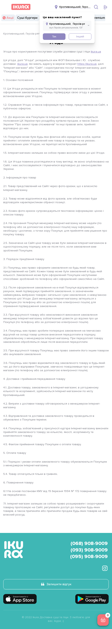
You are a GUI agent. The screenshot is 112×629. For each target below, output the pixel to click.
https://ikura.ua (86, 64)
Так (54, 36)
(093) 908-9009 (89, 550)
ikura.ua (96, 51)
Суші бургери (27, 17)
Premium (98, 17)
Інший (80, 36)
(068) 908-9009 (89, 543)
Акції (10, 17)
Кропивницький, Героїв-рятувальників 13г (31, 33)
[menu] (5, 6)
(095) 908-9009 (89, 556)
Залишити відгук (59, 584)
